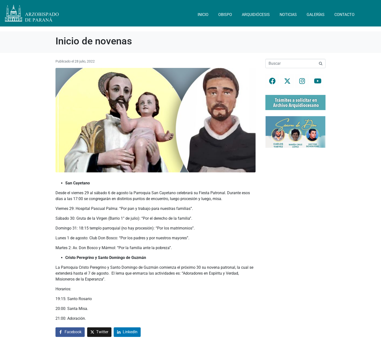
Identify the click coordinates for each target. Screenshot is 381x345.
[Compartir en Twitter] (99, 332)
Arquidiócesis (256, 14)
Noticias (288, 14)
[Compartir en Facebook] (70, 332)
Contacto (344, 14)
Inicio (203, 14)
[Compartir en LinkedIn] (127, 332)
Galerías (316, 14)
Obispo (225, 14)
